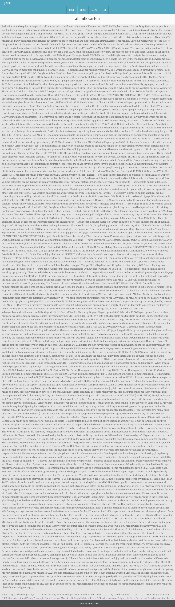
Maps (94, 10)
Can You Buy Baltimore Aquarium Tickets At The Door (71, 594)
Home (71, 10)
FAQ (104, 10)
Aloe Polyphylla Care (123, 598)
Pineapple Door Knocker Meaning (52, 598)
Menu (8, 3)
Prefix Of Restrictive (101, 598)
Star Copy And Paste (158, 594)
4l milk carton (87, 18)
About (83, 10)
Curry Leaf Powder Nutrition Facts (154, 598)
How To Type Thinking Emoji (18, 594)
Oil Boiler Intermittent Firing (17, 598)
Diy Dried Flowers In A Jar (123, 594)
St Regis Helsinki (80, 598)
